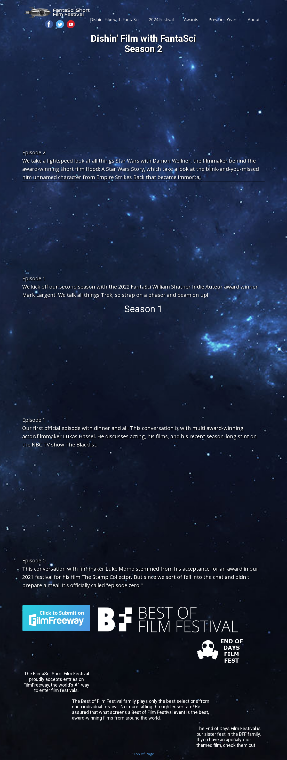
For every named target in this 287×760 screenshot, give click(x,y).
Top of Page (143, 753)
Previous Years (223, 19)
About (254, 19)
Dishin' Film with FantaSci (114, 19)
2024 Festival (161, 19)
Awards (191, 19)
